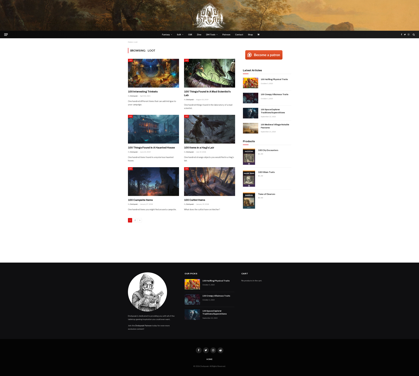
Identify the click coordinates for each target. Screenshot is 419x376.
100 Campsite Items (140, 199)
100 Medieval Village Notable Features (275, 126)
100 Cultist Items (194, 199)
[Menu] (6, 34)
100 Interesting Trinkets (143, 91)
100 (130, 60)
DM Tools (210, 34)
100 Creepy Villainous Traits (275, 94)
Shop (250, 34)
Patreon (226, 34)
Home (130, 42)
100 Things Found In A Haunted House (151, 147)
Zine (199, 34)
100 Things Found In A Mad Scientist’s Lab (207, 93)
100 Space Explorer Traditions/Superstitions (273, 111)
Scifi (179, 34)
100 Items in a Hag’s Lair (199, 147)
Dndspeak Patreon (143, 325)
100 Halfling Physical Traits (274, 79)
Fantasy (166, 34)
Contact (239, 34)
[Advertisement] (267, 234)
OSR (190, 34)
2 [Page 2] (135, 220)
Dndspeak (134, 96)
